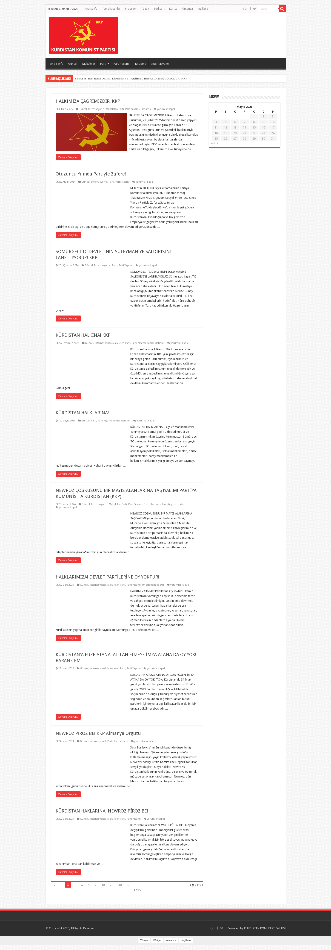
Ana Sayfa (91, 8)
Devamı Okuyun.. (68, 162)
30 (120, 890)
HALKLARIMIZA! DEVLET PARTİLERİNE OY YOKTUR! (107, 582)
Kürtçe (173, 8)
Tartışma (140, 63)
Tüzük (145, 8)
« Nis (214, 143)
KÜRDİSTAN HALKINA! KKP (83, 340)
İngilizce (202, 8)
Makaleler (88, 63)
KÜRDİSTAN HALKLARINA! (82, 417)
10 (103, 890)
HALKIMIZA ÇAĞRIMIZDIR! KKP (88, 101)
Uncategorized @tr (173, 509)
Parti (103, 63)
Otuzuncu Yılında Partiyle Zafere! (91, 178)
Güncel (72, 63)
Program (131, 8)
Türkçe (158, 8)
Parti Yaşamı (122, 63)
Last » (138, 895)
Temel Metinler (111, 8)
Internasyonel (160, 63)
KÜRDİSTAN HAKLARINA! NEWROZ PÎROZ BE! (102, 815)
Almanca (187, 8)
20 (111, 890)
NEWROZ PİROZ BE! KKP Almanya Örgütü (98, 738)
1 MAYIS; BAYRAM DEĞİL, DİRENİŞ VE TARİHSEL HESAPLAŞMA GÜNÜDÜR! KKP (131, 78)
